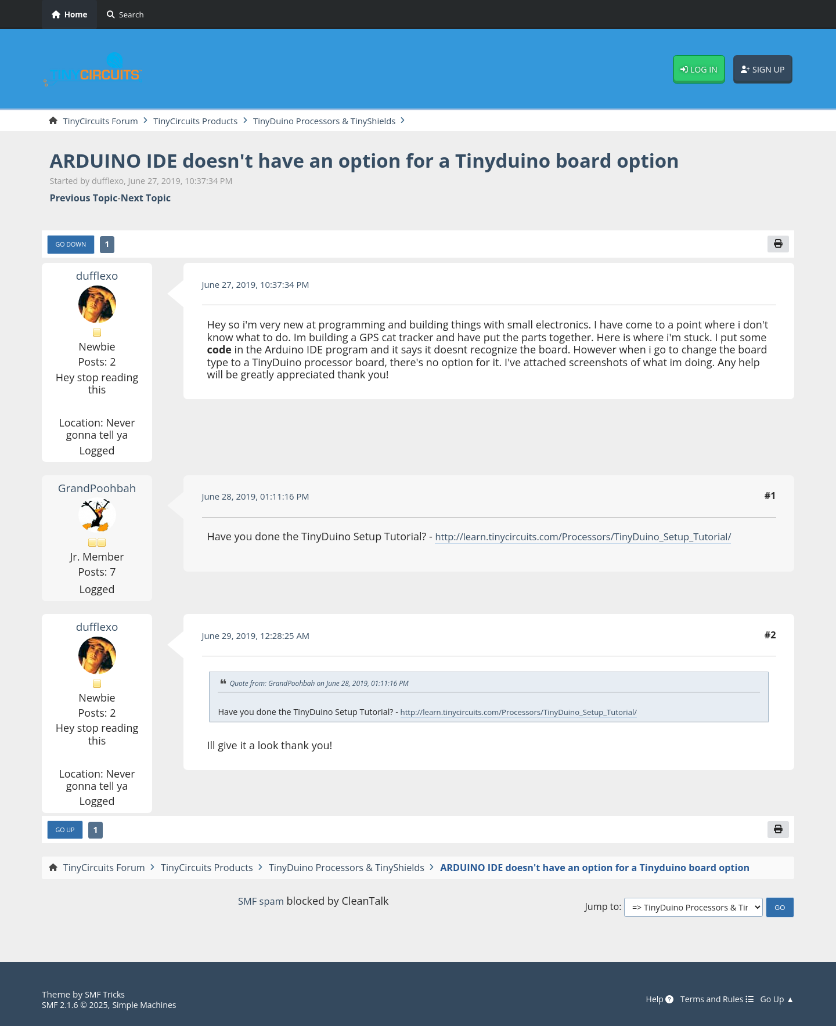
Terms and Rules (710, 1000)
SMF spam (261, 905)
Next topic (146, 199)
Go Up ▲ (775, 1000)
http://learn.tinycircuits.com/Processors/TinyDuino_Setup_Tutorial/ (597, 539)
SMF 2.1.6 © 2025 (78, 1005)
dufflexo (97, 278)
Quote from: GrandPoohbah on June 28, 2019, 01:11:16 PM (328, 686)
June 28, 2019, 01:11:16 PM (260, 499)
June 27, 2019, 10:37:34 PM (260, 286)
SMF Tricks (106, 994)
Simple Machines (153, 1005)
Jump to (602, 911)
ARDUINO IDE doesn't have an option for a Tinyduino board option (394, 161)
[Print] (777, 246)
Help (649, 1000)
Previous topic (84, 199)
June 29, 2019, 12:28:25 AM (261, 637)
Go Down (73, 246)
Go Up (66, 833)
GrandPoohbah (96, 490)
